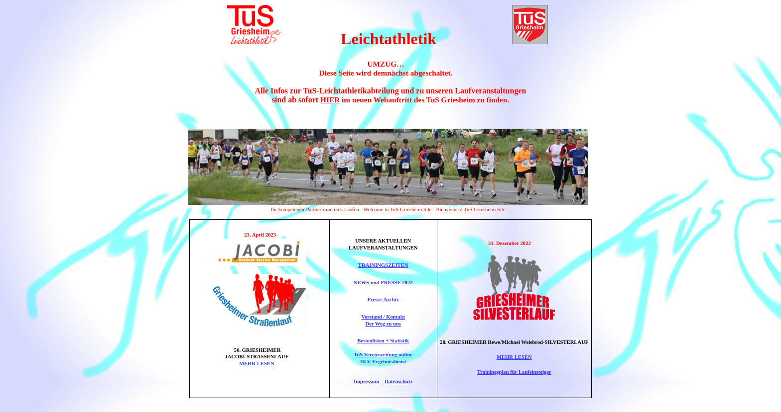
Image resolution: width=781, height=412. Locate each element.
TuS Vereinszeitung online (383, 354)
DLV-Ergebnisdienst (383, 361)
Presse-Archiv (383, 299)
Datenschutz (398, 381)
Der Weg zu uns (383, 324)
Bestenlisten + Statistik (383, 340)
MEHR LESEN (256, 363)
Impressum (366, 381)
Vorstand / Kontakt (383, 317)
